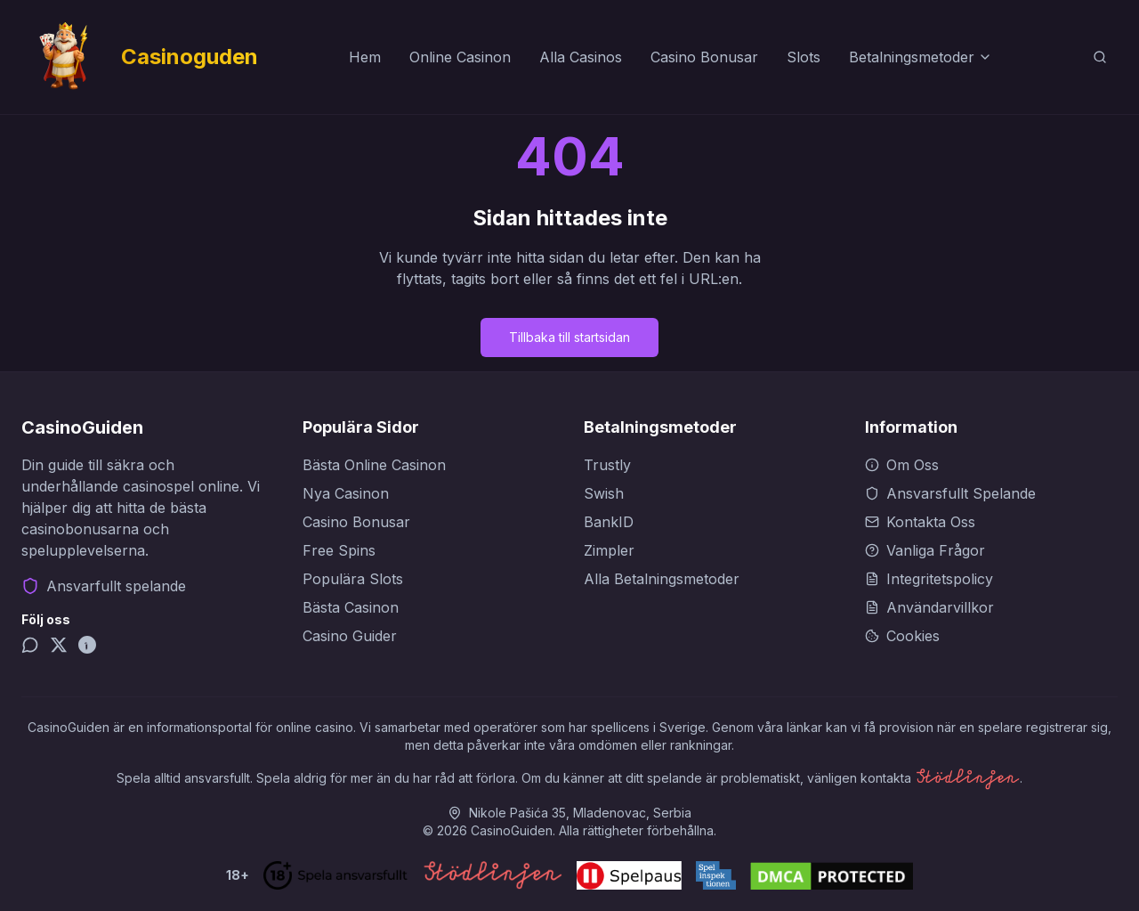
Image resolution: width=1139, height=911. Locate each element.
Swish (604, 493)
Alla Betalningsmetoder (661, 579)
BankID (609, 522)
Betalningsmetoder (920, 57)
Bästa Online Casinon (374, 465)
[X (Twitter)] (59, 645)
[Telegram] (30, 645)
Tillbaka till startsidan (569, 337)
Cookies (902, 636)
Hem (365, 57)
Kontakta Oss (920, 522)
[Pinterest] (87, 645)
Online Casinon (460, 57)
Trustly (607, 465)
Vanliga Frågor (925, 550)
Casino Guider (350, 636)
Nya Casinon (346, 493)
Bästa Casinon (351, 607)
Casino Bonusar (704, 57)
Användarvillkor (929, 607)
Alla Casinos (580, 57)
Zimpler (609, 550)
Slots (803, 57)
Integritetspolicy (929, 579)
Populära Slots (353, 579)
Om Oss (902, 465)
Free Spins (339, 550)
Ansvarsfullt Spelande (950, 493)
